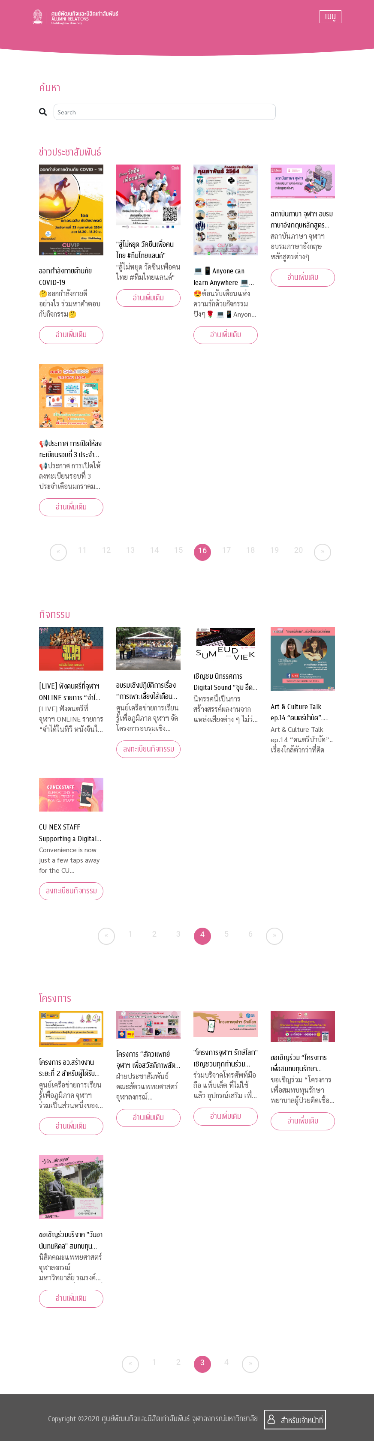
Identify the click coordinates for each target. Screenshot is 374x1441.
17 (226, 549)
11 (82, 549)
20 (298, 549)
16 (202, 550)
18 (250, 549)
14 (154, 549)
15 (178, 549)
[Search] (165, 112)
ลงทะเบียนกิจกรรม (148, 749)
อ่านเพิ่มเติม (71, 335)
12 (106, 549)
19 (274, 549)
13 (130, 549)
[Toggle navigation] (330, 16)
